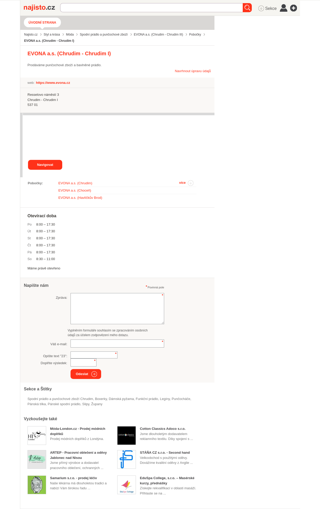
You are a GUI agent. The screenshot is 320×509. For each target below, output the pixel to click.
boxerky (101, 399)
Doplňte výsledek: (54, 363)
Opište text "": (55, 356)
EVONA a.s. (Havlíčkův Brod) (80, 198)
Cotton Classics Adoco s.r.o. (162, 429)
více (182, 183)
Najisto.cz (42, 8)
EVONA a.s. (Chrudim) (75, 183)
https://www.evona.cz (53, 83)
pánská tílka (36, 404)
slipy (85, 404)
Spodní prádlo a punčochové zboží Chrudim (60, 399)
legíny (165, 399)
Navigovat (45, 165)
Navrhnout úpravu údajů (193, 71)
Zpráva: (61, 298)
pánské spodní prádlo (64, 404)
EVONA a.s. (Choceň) (74, 190)
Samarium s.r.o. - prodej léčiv (73, 478)
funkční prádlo (147, 399)
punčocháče (181, 399)
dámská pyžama (121, 399)
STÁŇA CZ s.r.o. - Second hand (165, 452)
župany (96, 404)
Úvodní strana (42, 22)
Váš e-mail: (58, 344)
